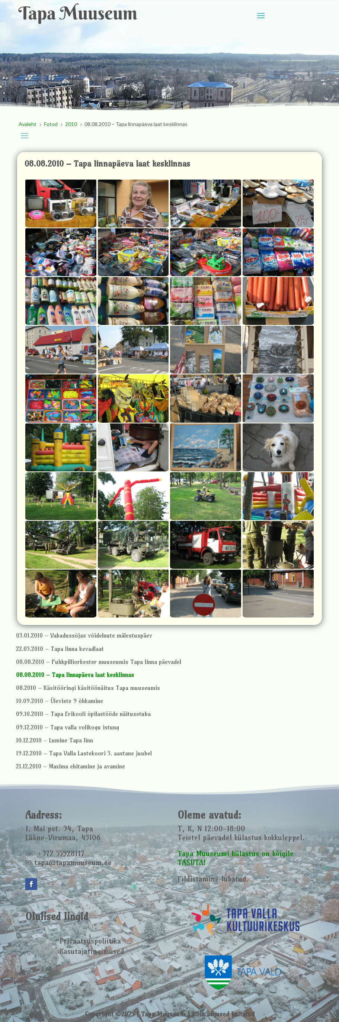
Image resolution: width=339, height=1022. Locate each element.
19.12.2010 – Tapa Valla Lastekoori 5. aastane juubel (84, 753)
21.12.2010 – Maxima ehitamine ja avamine (70, 766)
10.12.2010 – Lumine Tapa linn (54, 740)
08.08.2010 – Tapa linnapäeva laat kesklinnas (75, 674)
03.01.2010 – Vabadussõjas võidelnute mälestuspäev (84, 635)
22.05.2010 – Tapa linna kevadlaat (60, 648)
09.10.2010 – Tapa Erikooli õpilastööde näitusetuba (83, 714)
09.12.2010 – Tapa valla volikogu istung (67, 727)
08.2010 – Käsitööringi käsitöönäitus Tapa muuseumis (88, 687)
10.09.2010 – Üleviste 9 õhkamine (59, 701)
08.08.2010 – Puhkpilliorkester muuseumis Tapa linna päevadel (98, 661)
